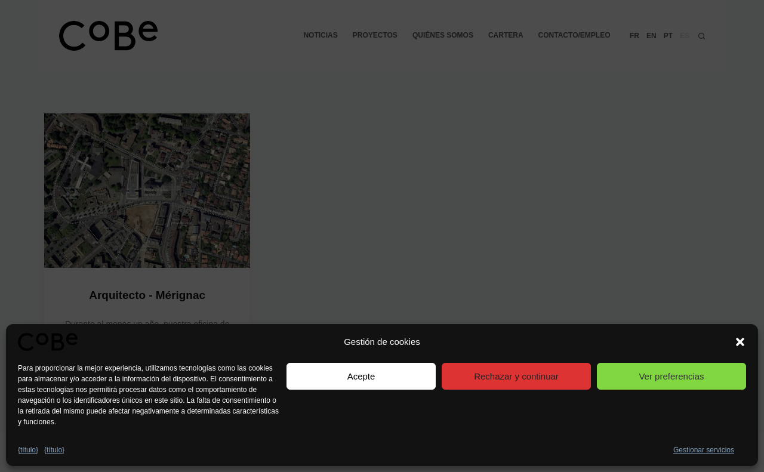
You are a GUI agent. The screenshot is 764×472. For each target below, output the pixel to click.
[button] (740, 342)
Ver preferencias (671, 376)
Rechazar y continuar (516, 376)
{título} (28, 450)
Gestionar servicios (703, 450)
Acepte (361, 376)
